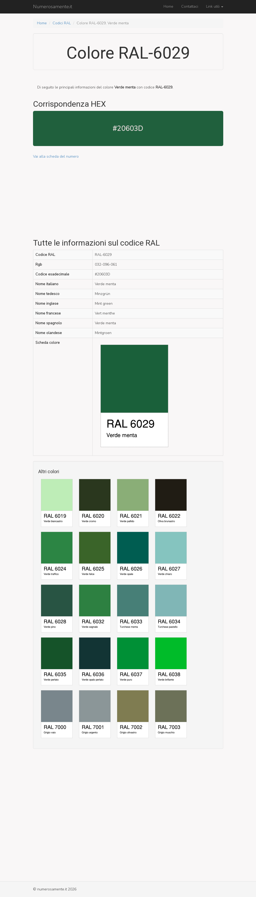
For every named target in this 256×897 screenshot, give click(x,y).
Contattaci (189, 6)
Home (168, 6)
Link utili (214, 6)
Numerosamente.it (52, 6)
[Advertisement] (128, 196)
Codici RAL (62, 23)
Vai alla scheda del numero (56, 156)
